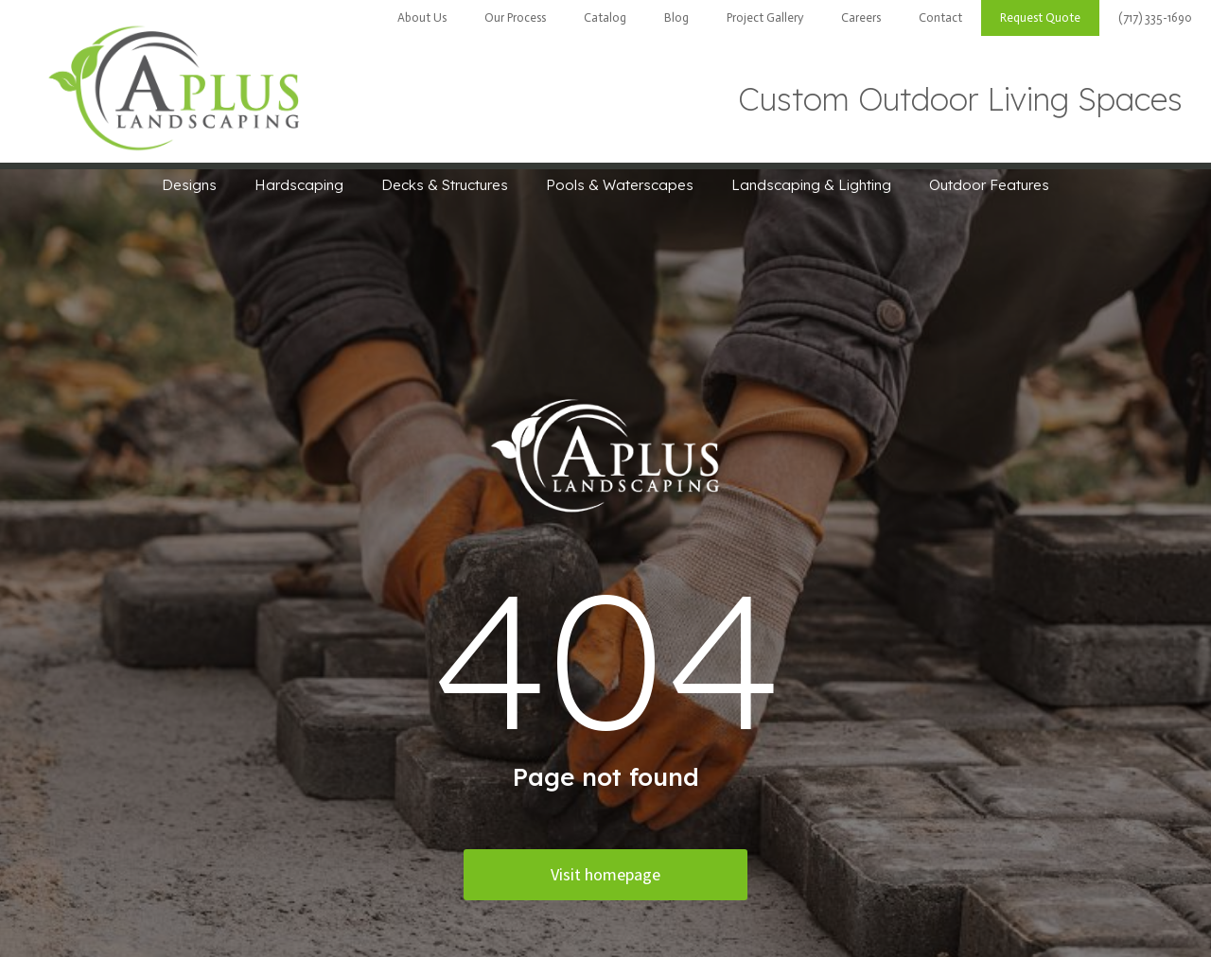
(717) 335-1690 (1155, 17)
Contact (940, 17)
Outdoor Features (989, 185)
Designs (189, 185)
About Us (422, 17)
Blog (676, 17)
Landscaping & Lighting (811, 185)
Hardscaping (298, 185)
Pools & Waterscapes (619, 185)
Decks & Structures (444, 185)
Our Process (515, 17)
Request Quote (1040, 17)
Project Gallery (765, 17)
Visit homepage (605, 874)
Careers (861, 17)
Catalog (605, 17)
